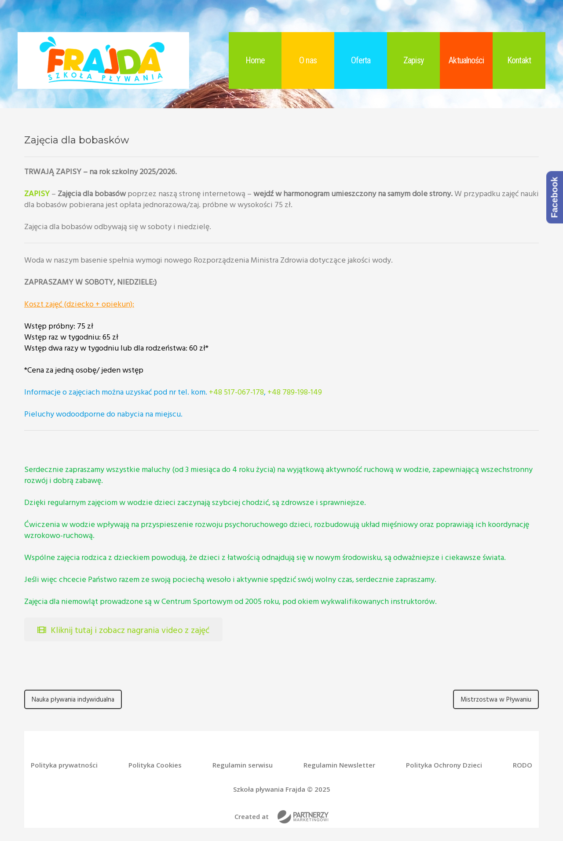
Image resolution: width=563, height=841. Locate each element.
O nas (308, 60)
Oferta (361, 60)
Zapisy (413, 60)
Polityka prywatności (64, 765)
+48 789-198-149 (294, 392)
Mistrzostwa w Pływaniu (496, 699)
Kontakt (519, 60)
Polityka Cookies (155, 765)
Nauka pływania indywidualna (73, 699)
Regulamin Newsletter (339, 765)
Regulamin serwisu (242, 765)
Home (255, 60)
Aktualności (466, 60)
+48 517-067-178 (236, 392)
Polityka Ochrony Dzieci (444, 765)
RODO (522, 765)
